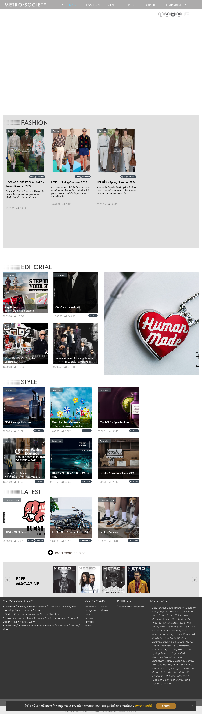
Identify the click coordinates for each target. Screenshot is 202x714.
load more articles (66, 552)
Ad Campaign (180, 645)
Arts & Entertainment (56, 617)
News (30, 540)
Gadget (157, 679)
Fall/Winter (170, 657)
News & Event (27, 621)
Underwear (159, 634)
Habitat (156, 641)
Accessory (158, 660)
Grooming (19, 614)
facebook (90, 606)
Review (156, 619)
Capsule (157, 657)
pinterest (89, 617)
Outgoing (158, 611)
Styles (175, 653)
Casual (172, 649)
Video (6, 629)
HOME (73, 5)
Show (155, 645)
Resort (166, 619)
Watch (170, 676)
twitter (88, 614)
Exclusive (23, 625)
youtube (89, 621)
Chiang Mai (170, 622)
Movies (164, 638)
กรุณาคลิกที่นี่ (143, 706)
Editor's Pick (159, 649)
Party (163, 626)
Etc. (173, 619)
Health (186, 672)
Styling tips (158, 676)
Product (93, 316)
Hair (186, 626)
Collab (184, 653)
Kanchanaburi (176, 607)
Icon (43, 614)
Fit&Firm (157, 668)
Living (167, 683)
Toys (15, 621)
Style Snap (54, 614)
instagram (90, 610)
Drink (166, 668)
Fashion (93, 5)
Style (113, 5)
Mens (189, 641)
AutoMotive (85, 540)
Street (191, 619)
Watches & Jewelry (59, 606)
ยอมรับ (166, 706)
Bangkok (172, 634)
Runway (22, 606)
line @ (104, 606)
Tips (192, 668)
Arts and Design (161, 664)
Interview (171, 630)
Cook (161, 615)
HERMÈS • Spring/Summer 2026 (116, 182)
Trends (189, 660)
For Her (37, 610)
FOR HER (151, 5)
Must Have (36, 625)
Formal (171, 626)
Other (169, 615)
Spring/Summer (37, 177)
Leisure (130, 5)
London (190, 607)
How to (21, 617)
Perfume (87, 431)
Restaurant (184, 649)
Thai (154, 615)
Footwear (133, 540)
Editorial (174, 5)
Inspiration (33, 614)
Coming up (169, 641)
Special (183, 630)
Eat (154, 607)
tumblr (88, 625)
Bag (168, 660)
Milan (187, 615)
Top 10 (74, 625)
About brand (23, 610)
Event (177, 672)
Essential (49, 625)
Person (161, 607)
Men (180, 657)
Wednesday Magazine (131, 606)
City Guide (62, 625)
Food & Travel (34, 617)
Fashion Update (37, 606)
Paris (172, 638)
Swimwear (187, 611)
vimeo (104, 610)
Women (39, 481)
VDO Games (172, 611)
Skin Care (38, 431)
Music (180, 641)
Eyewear (165, 645)
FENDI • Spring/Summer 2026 (69, 182)
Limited (183, 634)
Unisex (178, 615)
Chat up (39, 540)
